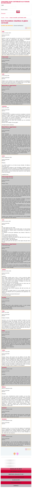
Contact (16, 485)
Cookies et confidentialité (16, 477)
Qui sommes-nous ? (15, 471)
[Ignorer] (3, 36)
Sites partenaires (16, 482)
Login (2, 5)
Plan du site (16, 480)
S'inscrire (3, 13)
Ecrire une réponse (7, 25)
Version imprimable (18, 25)
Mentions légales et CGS (16, 474)
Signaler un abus (16, 469)
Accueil (2, 17)
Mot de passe (4, 9)
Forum (7, 17)
